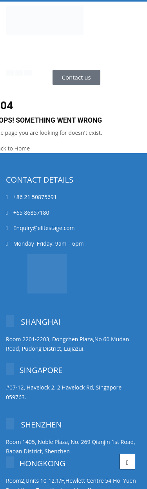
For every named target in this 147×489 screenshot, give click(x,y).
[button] (76, 77)
